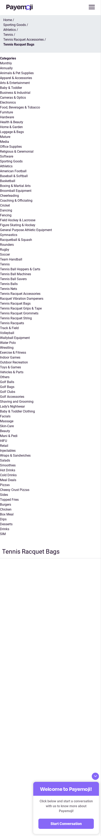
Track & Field (9, 328)
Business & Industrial (15, 93)
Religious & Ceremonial (16, 151)
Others (4, 377)
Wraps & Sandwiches (15, 455)
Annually (6, 68)
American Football (13, 171)
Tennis (5, 264)
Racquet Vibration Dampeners (21, 299)
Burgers (5, 504)
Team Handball (11, 259)
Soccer (5, 254)
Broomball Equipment (15, 191)
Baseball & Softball (14, 176)
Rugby (4, 249)
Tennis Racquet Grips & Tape (21, 308)
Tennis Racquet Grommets (19, 313)
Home (7, 20)
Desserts (6, 524)
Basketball (7, 181)
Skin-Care (7, 426)
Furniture (6, 112)
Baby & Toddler (11, 88)
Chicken (5, 509)
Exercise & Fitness (13, 352)
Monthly (6, 63)
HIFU (3, 441)
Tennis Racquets (12, 323)
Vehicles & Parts (11, 372)
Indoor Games (10, 357)
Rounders (7, 245)
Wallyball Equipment (15, 338)
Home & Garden (11, 127)
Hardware (7, 117)
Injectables (8, 451)
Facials (5, 416)
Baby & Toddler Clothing (17, 411)
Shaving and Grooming (16, 401)
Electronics (8, 102)
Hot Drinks (7, 470)
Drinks (4, 529)
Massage (6, 421)
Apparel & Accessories (16, 78)
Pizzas (5, 485)
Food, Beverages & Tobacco (20, 107)
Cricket (5, 205)
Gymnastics (8, 235)
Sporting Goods (11, 161)
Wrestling (7, 348)
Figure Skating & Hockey (17, 225)
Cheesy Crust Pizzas (14, 490)
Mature (5, 137)
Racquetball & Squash (16, 240)
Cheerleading (9, 196)
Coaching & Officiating (16, 200)
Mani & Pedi (8, 436)
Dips (3, 519)
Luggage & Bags (12, 132)
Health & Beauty (11, 122)
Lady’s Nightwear (12, 406)
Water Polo (8, 343)
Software (6, 156)
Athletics (6, 166)
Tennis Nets (8, 289)
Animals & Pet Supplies (17, 73)
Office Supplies (11, 147)
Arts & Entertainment (15, 83)
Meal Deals (8, 480)
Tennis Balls (9, 284)
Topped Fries (9, 500)
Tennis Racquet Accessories (20, 294)
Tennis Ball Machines (15, 274)
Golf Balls (7, 382)
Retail (4, 446)
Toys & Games (10, 367)
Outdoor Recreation (14, 362)
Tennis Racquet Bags (15, 303)
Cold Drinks (8, 475)
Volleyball (7, 333)
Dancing (6, 210)
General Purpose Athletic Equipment (26, 230)
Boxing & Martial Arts (15, 186)
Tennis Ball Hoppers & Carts (20, 269)
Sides (4, 495)
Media (4, 142)
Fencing (5, 215)
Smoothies (8, 465)
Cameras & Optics (13, 97)
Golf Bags (7, 387)
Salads (5, 460)
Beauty (5, 431)
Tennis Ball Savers (13, 279)
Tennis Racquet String (16, 318)
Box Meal (7, 514)
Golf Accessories (12, 397)
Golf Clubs (7, 392)
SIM (3, 534)
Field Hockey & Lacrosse (17, 220)
